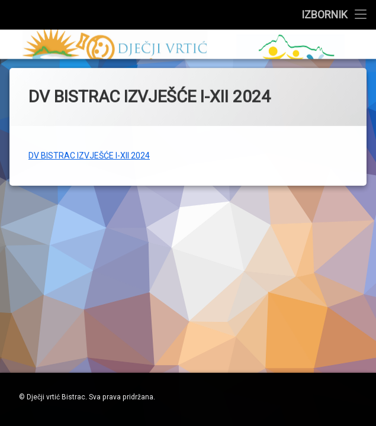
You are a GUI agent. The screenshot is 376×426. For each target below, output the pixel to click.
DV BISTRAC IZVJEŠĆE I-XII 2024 (89, 148)
